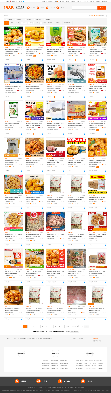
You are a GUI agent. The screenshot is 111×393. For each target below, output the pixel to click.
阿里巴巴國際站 (12, 390)
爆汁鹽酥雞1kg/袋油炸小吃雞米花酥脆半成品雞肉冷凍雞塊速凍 (97, 161)
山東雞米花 (80, 339)
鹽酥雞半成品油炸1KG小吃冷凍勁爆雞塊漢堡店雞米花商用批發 (13, 272)
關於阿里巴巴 (71, 387)
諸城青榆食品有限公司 (72, 164)
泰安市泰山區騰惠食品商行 (9, 312)
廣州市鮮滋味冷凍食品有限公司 (30, 238)
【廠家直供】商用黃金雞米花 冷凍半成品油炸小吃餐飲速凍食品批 (55, 272)
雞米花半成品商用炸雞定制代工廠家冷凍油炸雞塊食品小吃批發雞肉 (34, 124)
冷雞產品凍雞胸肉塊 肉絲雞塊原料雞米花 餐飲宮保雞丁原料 (55, 235)
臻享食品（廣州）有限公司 (51, 53)
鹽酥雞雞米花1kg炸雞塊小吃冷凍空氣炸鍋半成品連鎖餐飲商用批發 (97, 235)
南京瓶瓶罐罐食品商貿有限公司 (51, 164)
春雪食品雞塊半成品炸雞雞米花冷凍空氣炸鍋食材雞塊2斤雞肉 (34, 50)
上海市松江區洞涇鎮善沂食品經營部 (30, 201)
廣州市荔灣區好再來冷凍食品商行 (93, 275)
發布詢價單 (95, 339)
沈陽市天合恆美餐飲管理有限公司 (93, 164)
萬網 (81, 390)
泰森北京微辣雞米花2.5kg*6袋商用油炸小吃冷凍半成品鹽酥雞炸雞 (97, 272)
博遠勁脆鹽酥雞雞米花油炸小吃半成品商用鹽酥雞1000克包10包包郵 (55, 50)
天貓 (37, 390)
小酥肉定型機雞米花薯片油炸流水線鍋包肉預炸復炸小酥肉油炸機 (76, 87)
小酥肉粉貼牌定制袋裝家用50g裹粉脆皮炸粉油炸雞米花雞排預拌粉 (97, 87)
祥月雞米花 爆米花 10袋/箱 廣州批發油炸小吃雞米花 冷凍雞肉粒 (76, 272)
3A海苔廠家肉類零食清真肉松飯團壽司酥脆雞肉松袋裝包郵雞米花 (97, 50)
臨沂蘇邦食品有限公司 (72, 312)
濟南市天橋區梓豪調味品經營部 (93, 90)
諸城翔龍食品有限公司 (93, 238)
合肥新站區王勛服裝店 (90, 365)
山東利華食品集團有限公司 (93, 53)
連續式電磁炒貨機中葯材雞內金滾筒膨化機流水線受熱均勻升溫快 (55, 124)
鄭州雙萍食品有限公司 (72, 127)
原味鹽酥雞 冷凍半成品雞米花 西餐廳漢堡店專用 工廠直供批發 (13, 235)
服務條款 (59, 387)
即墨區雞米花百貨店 (64, 360)
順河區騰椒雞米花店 (64, 365)
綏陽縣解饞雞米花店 (46, 363)
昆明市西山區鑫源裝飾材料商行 (83, 365)
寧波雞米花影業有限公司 (65, 363)
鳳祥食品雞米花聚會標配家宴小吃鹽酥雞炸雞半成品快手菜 (13, 198)
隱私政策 (64, 387)
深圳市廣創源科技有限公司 (100, 363)
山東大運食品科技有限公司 (9, 275)
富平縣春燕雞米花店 (46, 365)
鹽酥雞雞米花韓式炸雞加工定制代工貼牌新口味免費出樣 (13, 124)
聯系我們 (77, 387)
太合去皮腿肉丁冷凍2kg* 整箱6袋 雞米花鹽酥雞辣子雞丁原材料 (55, 161)
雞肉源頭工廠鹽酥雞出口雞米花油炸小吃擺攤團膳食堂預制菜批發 (13, 50)
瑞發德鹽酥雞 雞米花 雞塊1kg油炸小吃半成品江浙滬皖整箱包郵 (34, 198)
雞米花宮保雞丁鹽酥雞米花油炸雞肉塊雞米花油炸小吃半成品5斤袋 (34, 235)
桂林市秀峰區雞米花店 (47, 368)
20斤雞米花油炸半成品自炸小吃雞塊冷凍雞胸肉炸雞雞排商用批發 (76, 161)
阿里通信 (76, 390)
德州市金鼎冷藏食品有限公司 (30, 275)
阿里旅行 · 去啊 (50, 390)
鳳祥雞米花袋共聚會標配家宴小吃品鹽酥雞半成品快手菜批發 (97, 309)
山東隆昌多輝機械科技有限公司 (9, 90)
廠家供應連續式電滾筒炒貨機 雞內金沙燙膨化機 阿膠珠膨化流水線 (13, 87)
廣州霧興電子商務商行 (30, 312)
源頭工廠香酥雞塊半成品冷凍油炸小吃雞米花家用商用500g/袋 (13, 161)
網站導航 (82, 387)
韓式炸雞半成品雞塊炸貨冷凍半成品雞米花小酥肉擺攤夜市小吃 (34, 161)
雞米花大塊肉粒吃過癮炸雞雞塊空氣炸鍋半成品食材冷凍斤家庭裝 (13, 309)
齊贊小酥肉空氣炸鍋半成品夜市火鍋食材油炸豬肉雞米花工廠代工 (76, 50)
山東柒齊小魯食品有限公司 (51, 275)
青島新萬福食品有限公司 (30, 90)
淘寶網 (33, 390)
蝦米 (62, 390)
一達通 (102, 390)
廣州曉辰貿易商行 (51, 312)
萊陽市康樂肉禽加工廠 (51, 238)
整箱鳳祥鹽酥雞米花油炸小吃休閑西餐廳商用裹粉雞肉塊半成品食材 (97, 198)
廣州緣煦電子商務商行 (72, 201)
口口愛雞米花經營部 (64, 368)
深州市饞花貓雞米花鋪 (56, 365)
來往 (91, 390)
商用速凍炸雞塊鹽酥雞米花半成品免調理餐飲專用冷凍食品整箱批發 (34, 87)
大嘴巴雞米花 (45, 360)
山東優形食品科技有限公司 (9, 201)
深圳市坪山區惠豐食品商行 (93, 312)
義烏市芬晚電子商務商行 (72, 238)
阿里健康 (98, 390)
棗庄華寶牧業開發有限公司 (9, 53)
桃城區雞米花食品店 (55, 363)
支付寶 (87, 390)
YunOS (71, 390)
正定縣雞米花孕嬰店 (55, 360)
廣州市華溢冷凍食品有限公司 (72, 275)
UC (83, 390)
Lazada (107, 390)
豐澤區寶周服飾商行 (81, 368)
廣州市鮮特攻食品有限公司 (93, 201)
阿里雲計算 (66, 390)
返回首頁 (68, 331)
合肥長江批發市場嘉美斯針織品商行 (93, 363)
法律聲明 (54, 387)
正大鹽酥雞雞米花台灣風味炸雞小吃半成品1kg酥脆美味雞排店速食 (97, 124)
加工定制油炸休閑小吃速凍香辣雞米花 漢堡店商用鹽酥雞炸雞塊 (34, 272)
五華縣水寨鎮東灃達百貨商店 (83, 360)
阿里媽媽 (57, 390)
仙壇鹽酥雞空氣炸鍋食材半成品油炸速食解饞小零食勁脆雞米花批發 (76, 124)
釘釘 (94, 390)
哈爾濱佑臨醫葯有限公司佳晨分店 (93, 360)
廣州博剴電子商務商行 (51, 201)
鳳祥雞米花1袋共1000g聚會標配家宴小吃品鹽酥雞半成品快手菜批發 (55, 198)
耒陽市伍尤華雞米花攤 (56, 368)
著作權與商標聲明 (46, 387)
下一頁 (67, 326)
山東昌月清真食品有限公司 (9, 238)
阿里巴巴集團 (5, 390)
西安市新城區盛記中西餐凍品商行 (102, 368)
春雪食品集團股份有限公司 (30, 53)
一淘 (45, 390)
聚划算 (41, 390)
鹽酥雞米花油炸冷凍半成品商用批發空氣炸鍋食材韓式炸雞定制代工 (55, 87)
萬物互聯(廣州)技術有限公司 (82, 363)
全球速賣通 (28, 390)
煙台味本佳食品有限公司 (9, 164)
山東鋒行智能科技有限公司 (72, 90)
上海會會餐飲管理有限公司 (93, 127)
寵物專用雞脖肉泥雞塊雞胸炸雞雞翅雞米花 (76, 309)
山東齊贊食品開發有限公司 (72, 53)
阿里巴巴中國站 (21, 390)
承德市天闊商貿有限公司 (100, 365)
